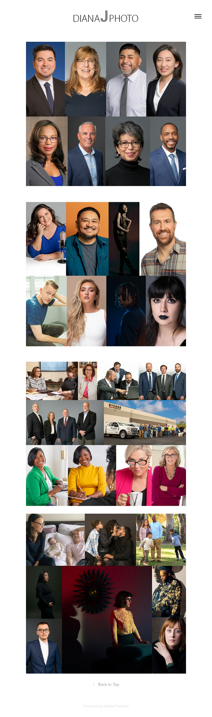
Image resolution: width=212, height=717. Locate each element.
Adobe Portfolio (116, 706)
